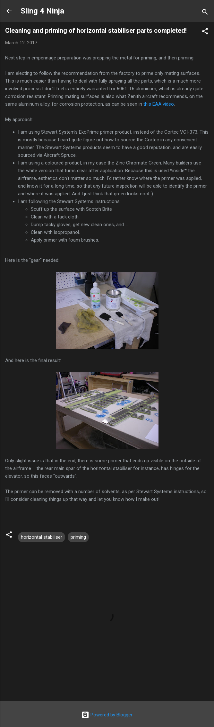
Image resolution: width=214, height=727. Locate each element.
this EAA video (158, 104)
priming (78, 537)
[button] (205, 32)
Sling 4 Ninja (42, 10)
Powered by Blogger (107, 715)
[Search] (205, 13)
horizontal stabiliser (41, 537)
